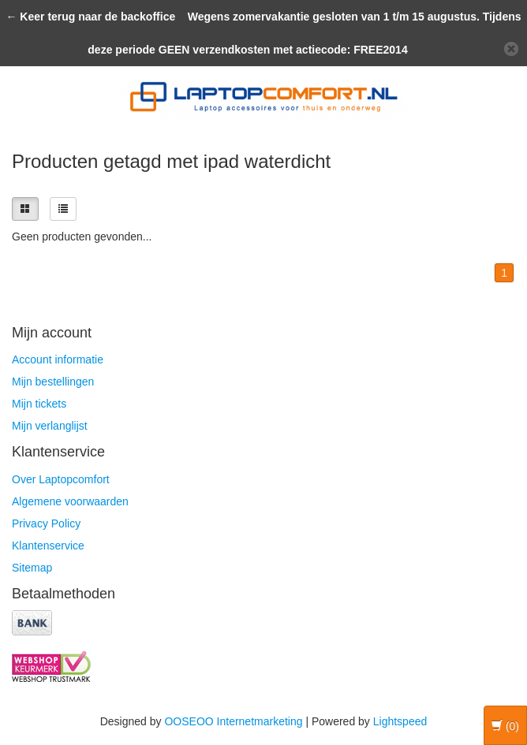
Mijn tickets (39, 403)
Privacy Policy (46, 523)
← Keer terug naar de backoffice (90, 16)
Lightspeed (400, 721)
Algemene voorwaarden (70, 501)
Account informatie (57, 359)
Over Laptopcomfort (61, 479)
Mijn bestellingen (53, 381)
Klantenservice (48, 545)
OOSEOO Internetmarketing (233, 721)
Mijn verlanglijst (50, 425)
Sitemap (32, 567)
